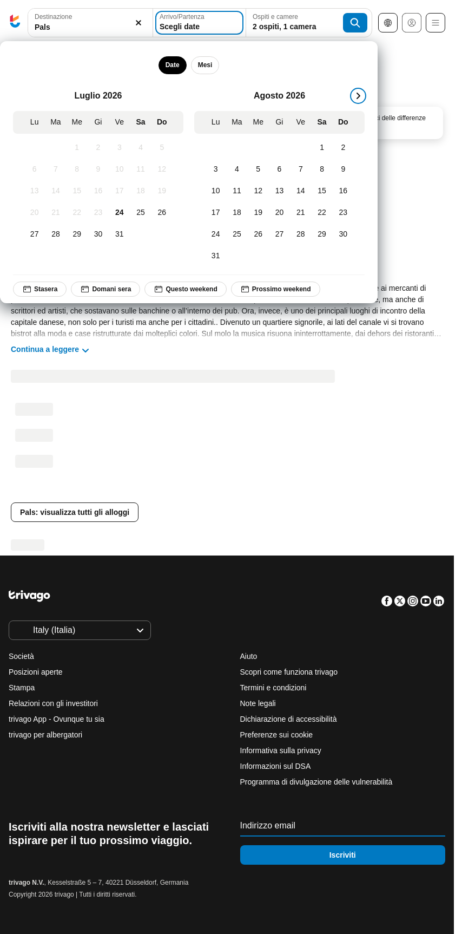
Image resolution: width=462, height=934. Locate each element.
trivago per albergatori (45, 734)
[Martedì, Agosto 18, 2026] (236, 213)
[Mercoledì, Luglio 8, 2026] (77, 169)
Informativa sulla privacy (280, 750)
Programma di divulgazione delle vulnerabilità (316, 782)
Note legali (258, 703)
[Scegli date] (199, 23)
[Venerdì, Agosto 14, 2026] (300, 191)
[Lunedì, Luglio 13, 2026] (34, 191)
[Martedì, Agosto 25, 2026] (236, 234)
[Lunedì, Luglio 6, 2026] (34, 169)
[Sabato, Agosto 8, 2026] (321, 169)
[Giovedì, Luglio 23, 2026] (98, 213)
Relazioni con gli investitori (53, 703)
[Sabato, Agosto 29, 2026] (321, 234)
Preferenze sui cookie (277, 734)
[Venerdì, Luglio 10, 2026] (119, 169)
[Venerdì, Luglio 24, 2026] (119, 213)
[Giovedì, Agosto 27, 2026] (279, 234)
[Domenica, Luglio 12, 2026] (162, 169)
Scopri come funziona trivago (289, 672)
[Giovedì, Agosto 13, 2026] (279, 191)
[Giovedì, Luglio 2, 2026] (98, 148)
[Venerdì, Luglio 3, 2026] (119, 148)
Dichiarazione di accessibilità (288, 719)
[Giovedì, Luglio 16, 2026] (98, 191)
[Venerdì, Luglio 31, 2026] (119, 234)
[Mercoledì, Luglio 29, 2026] (77, 234)
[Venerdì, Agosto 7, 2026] (300, 169)
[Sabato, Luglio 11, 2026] (140, 169)
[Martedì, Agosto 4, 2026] (236, 169)
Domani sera (105, 289)
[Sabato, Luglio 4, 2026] (140, 148)
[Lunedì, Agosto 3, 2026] (215, 169)
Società (21, 656)
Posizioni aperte (36, 672)
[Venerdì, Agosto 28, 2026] (300, 234)
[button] (90, 23)
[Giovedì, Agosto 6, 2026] (279, 169)
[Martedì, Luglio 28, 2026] (55, 234)
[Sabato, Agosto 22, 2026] (321, 213)
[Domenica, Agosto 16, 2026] (343, 191)
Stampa (22, 687)
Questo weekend (185, 289)
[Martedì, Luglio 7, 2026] (55, 169)
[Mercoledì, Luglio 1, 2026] (77, 148)
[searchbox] (90, 27)
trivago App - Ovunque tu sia (56, 719)
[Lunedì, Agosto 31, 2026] (215, 256)
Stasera (39, 289)
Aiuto (249, 656)
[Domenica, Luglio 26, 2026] (162, 213)
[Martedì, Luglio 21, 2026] (55, 213)
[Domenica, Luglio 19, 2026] (162, 191)
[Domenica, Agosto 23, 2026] (343, 213)
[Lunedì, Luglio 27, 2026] (34, 234)
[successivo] (358, 95)
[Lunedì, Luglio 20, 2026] (34, 213)
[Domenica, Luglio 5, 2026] (162, 148)
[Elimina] (138, 23)
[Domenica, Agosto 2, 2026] (343, 148)
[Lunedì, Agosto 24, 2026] (215, 234)
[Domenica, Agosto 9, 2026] (343, 169)
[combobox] (90, 23)
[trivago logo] (15, 23)
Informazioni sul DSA (275, 766)
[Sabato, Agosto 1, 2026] (321, 148)
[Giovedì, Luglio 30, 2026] (98, 234)
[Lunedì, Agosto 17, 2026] (215, 213)
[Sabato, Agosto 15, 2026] (321, 191)
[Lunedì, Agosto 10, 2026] (215, 191)
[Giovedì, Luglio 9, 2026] (98, 169)
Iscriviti (342, 855)
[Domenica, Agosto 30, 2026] (343, 234)
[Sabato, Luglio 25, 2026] (140, 213)
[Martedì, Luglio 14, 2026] (55, 191)
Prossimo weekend (275, 289)
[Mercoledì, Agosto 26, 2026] (258, 234)
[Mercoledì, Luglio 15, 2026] (77, 191)
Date (173, 65)
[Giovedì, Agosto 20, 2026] (279, 213)
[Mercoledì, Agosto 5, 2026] (258, 169)
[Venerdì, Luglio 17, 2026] (119, 191)
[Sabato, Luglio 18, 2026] (140, 191)
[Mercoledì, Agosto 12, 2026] (258, 191)
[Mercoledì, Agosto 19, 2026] (258, 213)
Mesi (205, 65)
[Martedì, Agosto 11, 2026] (236, 191)
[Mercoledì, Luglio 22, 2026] (77, 213)
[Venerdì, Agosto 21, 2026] (300, 213)
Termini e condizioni (273, 687)
